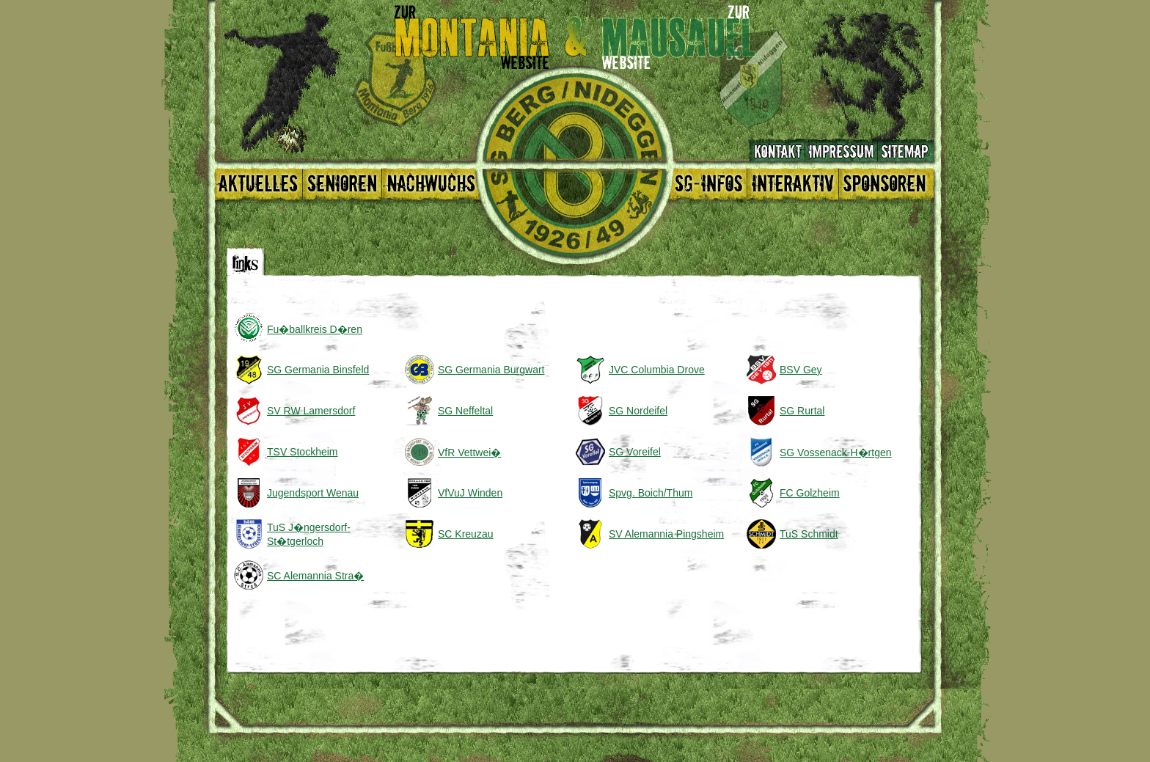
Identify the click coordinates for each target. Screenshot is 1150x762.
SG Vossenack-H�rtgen (836, 452)
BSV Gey (801, 369)
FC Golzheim (810, 493)
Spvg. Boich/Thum (650, 493)
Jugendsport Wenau (313, 493)
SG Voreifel (635, 452)
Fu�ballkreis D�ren (314, 329)
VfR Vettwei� (469, 452)
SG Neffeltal (465, 411)
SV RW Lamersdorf (311, 411)
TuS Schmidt (809, 534)
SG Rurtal (802, 411)
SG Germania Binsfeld (318, 369)
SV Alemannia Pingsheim (666, 534)
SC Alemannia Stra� (315, 576)
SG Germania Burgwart (491, 369)
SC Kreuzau (465, 534)
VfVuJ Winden (470, 493)
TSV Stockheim (302, 452)
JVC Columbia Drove (657, 369)
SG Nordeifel (638, 411)
